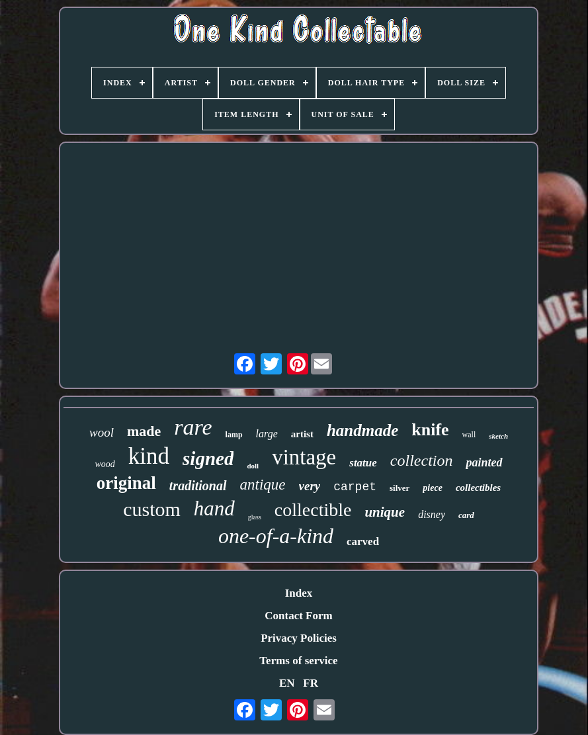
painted (484, 462)
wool (101, 432)
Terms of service (298, 660)
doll (253, 466)
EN (287, 683)
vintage (304, 457)
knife (429, 429)
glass (254, 517)
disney (431, 514)
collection (421, 460)
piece (432, 488)
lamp (234, 434)
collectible (313, 509)
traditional (198, 485)
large (267, 433)
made (144, 431)
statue (363, 462)
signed (208, 458)
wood (104, 464)
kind (148, 456)
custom (152, 509)
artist (302, 434)
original (126, 483)
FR (310, 683)
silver (399, 488)
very (310, 486)
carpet (354, 487)
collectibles (478, 487)
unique (384, 512)
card (466, 515)
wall (469, 434)
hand (214, 508)
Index (299, 593)
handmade (362, 430)
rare (193, 427)
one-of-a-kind (275, 536)
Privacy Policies (299, 638)
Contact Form (298, 615)
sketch (498, 436)
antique (263, 484)
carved (363, 541)
